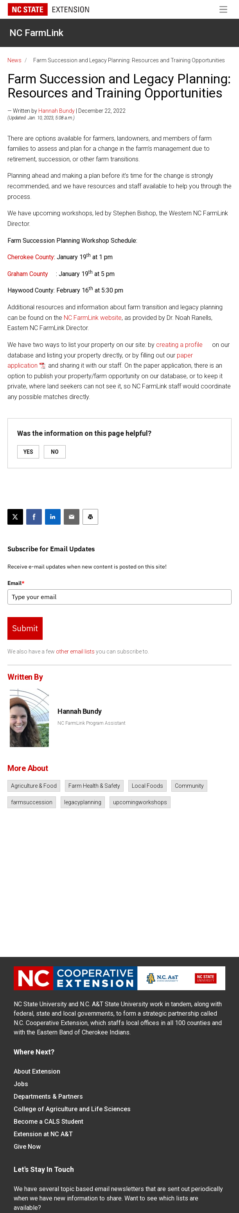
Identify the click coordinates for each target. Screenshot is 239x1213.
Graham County (27, 274)
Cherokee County (30, 257)
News (14, 60)
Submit (25, 628)
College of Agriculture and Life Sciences (72, 1109)
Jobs (21, 1084)
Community (189, 786)
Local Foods (147, 786)
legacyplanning (82, 802)
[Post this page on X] (15, 517)
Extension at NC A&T (43, 1134)
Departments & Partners (48, 1096)
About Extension (37, 1071)
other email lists (75, 651)
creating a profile (179, 344)
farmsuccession (31, 802)
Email (16, 583)
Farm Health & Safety (94, 786)
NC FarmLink (36, 32)
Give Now (27, 1146)
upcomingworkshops (140, 802)
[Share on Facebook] (34, 517)
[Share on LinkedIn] (53, 517)
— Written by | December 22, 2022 (66, 111)
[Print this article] (90, 517)
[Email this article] (71, 517)
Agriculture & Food (34, 786)
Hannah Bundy (56, 111)
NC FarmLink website (93, 317)
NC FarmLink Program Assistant (92, 723)
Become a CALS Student (48, 1121)
